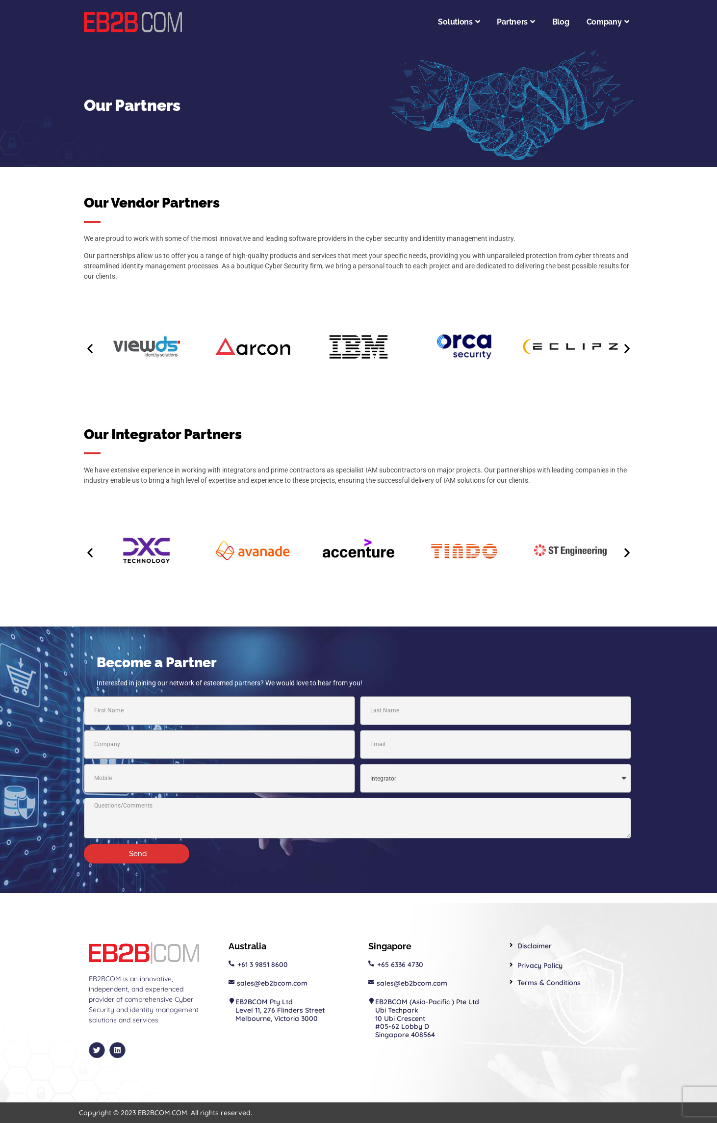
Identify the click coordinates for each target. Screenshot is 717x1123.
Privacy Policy (540, 965)
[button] (90, 348)
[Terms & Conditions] (511, 982)
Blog (560, 21)
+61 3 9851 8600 (262, 964)
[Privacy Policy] (511, 965)
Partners (516, 21)
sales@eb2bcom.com (272, 983)
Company (608, 21)
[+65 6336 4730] (371, 963)
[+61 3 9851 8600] (231, 963)
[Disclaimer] (511, 945)
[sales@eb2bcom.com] (231, 982)
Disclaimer (534, 945)
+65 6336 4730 (400, 964)
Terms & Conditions (549, 982)
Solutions (459, 21)
